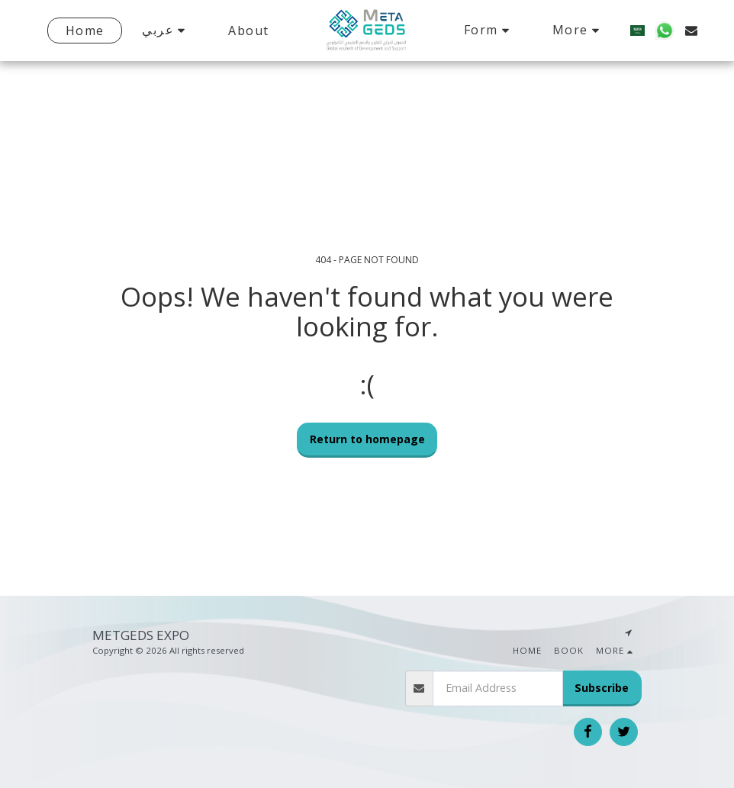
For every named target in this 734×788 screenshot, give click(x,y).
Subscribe (602, 687)
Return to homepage (367, 439)
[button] (159, 30)
